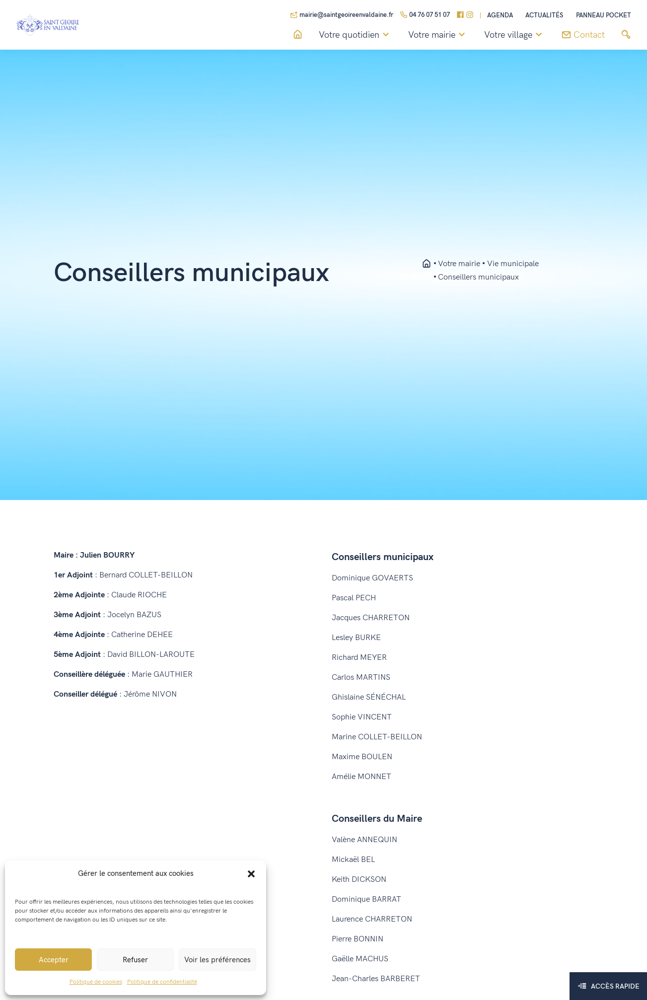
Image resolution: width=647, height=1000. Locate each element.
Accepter (54, 959)
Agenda (500, 15)
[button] (251, 873)
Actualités (544, 15)
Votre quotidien (355, 35)
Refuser (135, 959)
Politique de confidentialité (162, 982)
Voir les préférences (217, 959)
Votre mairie (438, 35)
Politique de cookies (96, 982)
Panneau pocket (603, 15)
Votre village (514, 35)
